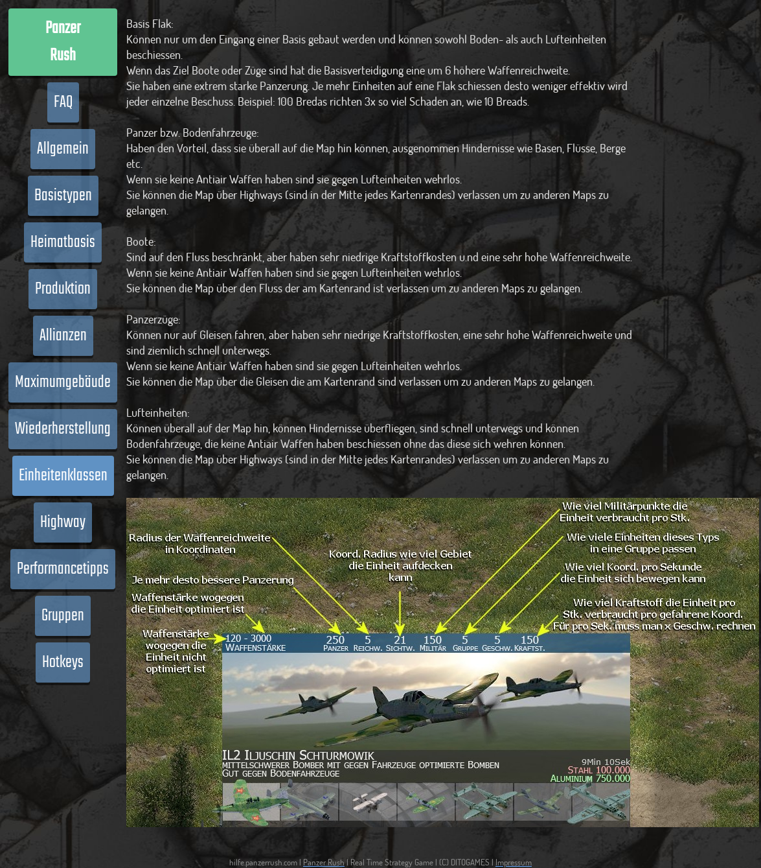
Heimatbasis (62, 242)
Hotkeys (63, 662)
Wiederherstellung (63, 429)
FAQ (63, 102)
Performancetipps (63, 569)
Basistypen (63, 195)
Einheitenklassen (63, 475)
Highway (62, 522)
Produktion (63, 289)
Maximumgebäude (63, 382)
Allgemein (63, 149)
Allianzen (63, 335)
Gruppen (62, 615)
